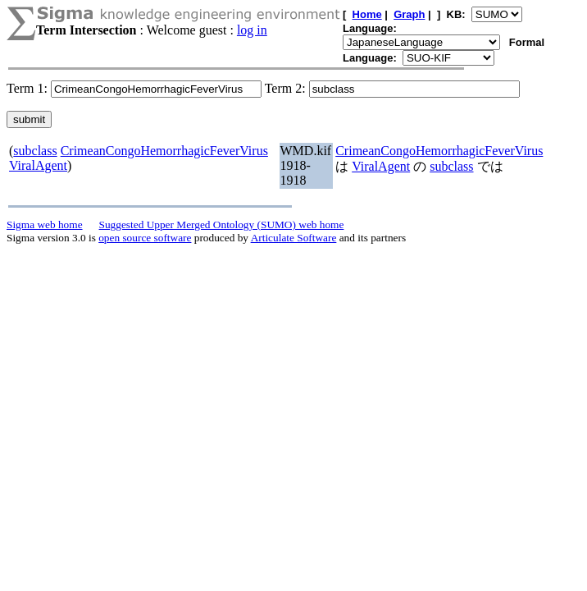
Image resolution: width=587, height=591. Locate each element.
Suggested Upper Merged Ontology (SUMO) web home (221, 224)
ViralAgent (38, 165)
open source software (144, 237)
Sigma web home (45, 224)
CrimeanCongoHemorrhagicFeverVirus (164, 151)
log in (252, 30)
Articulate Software (294, 237)
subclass (35, 151)
